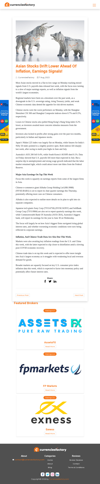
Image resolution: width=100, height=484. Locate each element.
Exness (50, 429)
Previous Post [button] (23, 295)
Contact (76, 464)
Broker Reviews (76, 460)
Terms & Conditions (76, 467)
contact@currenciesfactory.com (30, 460)
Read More (50, 347)
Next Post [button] (79, 295)
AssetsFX (50, 342)
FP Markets (50, 386)
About (50, 464)
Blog (50, 467)
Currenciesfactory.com (59, 479)
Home (50, 460)
